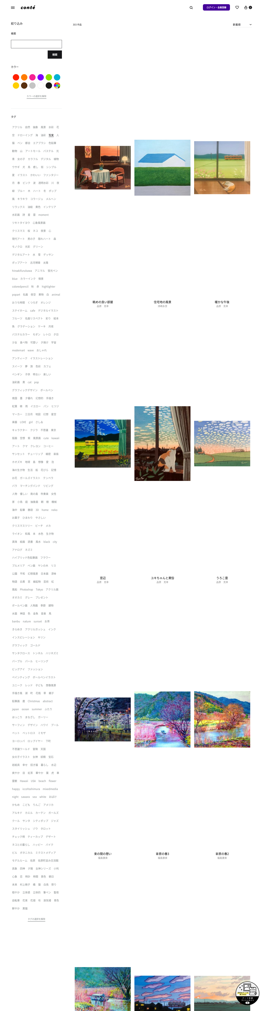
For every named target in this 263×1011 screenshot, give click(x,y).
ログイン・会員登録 (216, 7)
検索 (54, 54)
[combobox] (242, 24)
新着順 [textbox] (237, 24)
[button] (36, 97)
